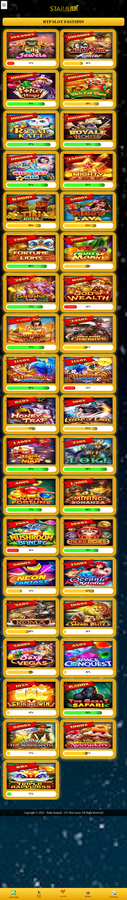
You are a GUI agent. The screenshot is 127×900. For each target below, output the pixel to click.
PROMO (88, 894)
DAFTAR (63, 894)
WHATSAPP (13, 894)
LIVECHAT (113, 894)
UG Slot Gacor (72, 812)
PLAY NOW (39, 894)
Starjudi (57, 812)
